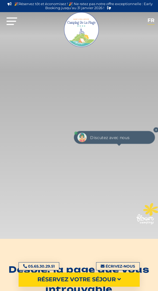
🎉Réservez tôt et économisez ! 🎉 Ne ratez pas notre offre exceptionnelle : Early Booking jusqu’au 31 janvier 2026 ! (80, 6)
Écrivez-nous (118, 266)
